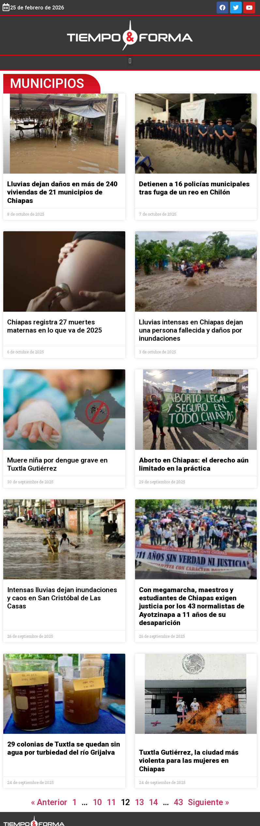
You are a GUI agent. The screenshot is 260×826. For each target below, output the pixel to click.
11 (111, 802)
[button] (130, 61)
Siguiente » (208, 802)
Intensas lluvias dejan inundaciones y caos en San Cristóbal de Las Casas (62, 598)
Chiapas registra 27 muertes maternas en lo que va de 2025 (54, 326)
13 (139, 802)
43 (178, 802)
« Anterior (49, 802)
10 (97, 802)
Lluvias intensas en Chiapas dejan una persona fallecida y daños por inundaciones (191, 330)
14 (153, 802)
